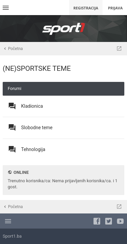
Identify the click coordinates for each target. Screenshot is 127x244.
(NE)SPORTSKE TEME (37, 68)
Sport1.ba (12, 236)
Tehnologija (33, 149)
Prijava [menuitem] (115, 7)
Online (20, 172)
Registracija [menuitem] (85, 7)
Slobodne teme (37, 127)
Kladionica (32, 106)
